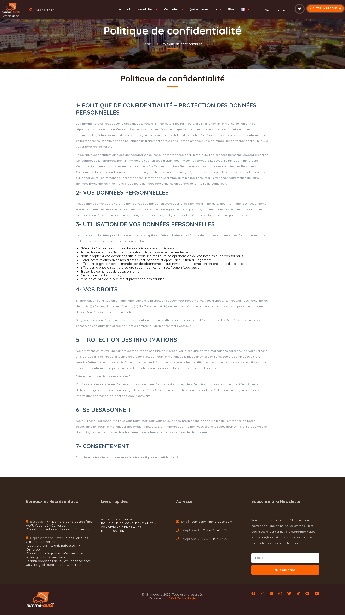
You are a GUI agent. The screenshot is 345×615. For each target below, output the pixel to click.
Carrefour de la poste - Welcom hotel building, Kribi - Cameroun (54, 555)
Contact (129, 519)
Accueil (124, 9)
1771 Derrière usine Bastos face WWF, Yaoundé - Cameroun (59, 523)
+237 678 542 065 (11, 16)
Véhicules (173, 9)
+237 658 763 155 (214, 539)
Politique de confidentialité (127, 523)
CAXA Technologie (182, 598)
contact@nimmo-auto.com (211, 521)
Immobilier (146, 9)
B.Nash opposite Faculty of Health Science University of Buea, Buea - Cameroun (58, 563)
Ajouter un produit (325, 8)
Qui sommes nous (205, 9)
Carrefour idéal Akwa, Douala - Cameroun (58, 529)
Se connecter (272, 10)
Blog (231, 9)
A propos (109, 519)
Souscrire (285, 570)
